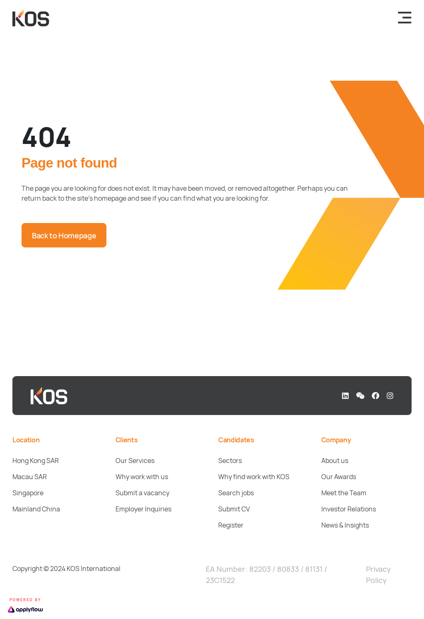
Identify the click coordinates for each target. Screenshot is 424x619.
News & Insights (345, 525)
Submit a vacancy (142, 492)
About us (334, 460)
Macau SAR (29, 476)
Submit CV (234, 508)
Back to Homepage (64, 235)
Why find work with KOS (253, 476)
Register (230, 525)
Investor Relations (348, 508)
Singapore (27, 492)
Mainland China (36, 508)
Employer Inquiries (143, 508)
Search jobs (236, 492)
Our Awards (338, 476)
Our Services (135, 460)
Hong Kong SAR (35, 460)
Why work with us (142, 476)
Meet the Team (343, 492)
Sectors (230, 460)
